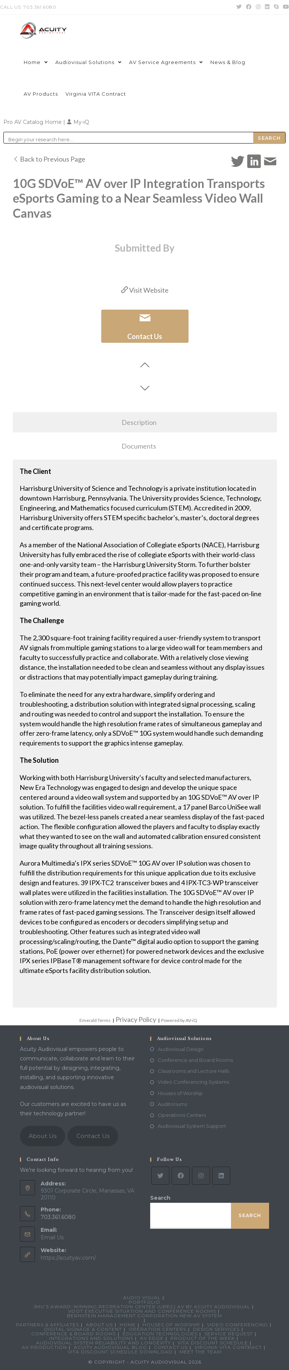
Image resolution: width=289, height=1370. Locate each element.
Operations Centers (182, 1115)
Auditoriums (172, 1104)
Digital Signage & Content (83, 1329)
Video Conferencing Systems (193, 1082)
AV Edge (152, 1338)
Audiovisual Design (181, 1049)
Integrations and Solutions (91, 1338)
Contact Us (93, 1135)
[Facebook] (181, 1176)
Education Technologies (160, 1333)
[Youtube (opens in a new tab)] (285, 7)
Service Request (228, 1333)
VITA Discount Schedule (213, 1343)
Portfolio (144, 1302)
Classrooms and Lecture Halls (193, 1071)
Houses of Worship (180, 1093)
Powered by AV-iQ (179, 1020)
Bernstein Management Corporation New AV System (144, 1315)
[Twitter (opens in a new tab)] (239, 7)
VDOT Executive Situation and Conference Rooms (142, 1311)
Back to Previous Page (49, 159)
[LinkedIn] (221, 1176)
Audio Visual (142, 1297)
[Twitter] (160, 1176)
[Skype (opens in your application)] (276, 7)
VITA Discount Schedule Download (120, 1352)
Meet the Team (200, 1352)
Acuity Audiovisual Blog (110, 1347)
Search (160, 1197)
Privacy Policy (136, 1019)
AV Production (44, 1347)
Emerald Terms (95, 1020)
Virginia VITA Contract (228, 1347)
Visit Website (145, 290)
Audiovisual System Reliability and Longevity (103, 1343)
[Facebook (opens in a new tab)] (249, 7)
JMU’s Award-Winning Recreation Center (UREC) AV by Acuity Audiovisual (141, 1306)
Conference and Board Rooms (195, 1060)
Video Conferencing (237, 1324)
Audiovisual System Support (192, 1126)
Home (128, 1324)
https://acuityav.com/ (68, 1257)
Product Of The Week (202, 1338)
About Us (42, 1135)
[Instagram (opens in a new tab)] (258, 7)
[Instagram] (201, 1176)
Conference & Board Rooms (73, 1333)
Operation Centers (157, 1329)
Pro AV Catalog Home (33, 122)
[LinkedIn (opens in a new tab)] (267, 7)
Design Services (216, 1329)
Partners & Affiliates (47, 1324)
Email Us (52, 1237)
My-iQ (78, 122)
